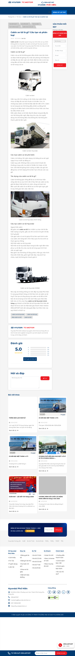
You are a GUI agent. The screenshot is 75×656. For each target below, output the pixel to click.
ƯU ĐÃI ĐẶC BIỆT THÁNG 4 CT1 (18, 456)
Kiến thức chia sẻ (28, 27)
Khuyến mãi (24, 24)
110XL (52, 541)
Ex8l (24, 541)
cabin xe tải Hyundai (18, 314)
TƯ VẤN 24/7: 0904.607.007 (19, 653)
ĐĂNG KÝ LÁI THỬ (59, 12)
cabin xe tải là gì (32, 314)
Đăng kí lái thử (25, 561)
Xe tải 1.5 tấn (36, 555)
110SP (58, 541)
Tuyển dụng (12, 564)
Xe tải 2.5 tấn (37, 558)
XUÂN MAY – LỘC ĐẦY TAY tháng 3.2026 (21, 496)
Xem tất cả (13, 430)
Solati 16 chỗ (48, 555)
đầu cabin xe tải (16, 317)
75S (63, 541)
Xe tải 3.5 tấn (37, 561)
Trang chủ (11, 17)
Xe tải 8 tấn (40, 541)
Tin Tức (11, 561)
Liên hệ (11, 567)
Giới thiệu (12, 557)
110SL (47, 541)
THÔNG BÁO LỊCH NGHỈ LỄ (17, 418)
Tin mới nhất (13, 24)
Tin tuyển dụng (13, 27)
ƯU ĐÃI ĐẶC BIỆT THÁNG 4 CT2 (48, 418)
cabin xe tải (28, 317)
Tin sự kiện (36, 24)
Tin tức (19, 17)
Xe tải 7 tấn (31, 541)
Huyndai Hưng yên (14, 541)
